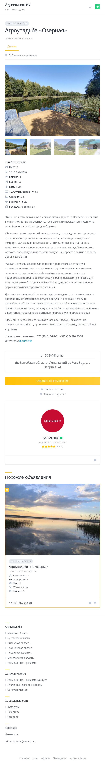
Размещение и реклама (21, 662)
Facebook (13, 717)
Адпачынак (51, 437)
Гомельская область (19, 653)
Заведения (59, 758)
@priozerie (25, 341)
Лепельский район (17, 23)
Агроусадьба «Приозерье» (28, 566)
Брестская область (18, 638)
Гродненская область (20, 648)
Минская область (17, 633)
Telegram (13, 712)
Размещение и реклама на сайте (27, 680)
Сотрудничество (17, 689)
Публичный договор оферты (24, 684)
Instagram (13, 707)
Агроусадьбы (78, 758)
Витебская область (18, 643)
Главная (24, 758)
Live (35, 758)
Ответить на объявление (52, 381)
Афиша (45, 758)
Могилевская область (20, 658)
